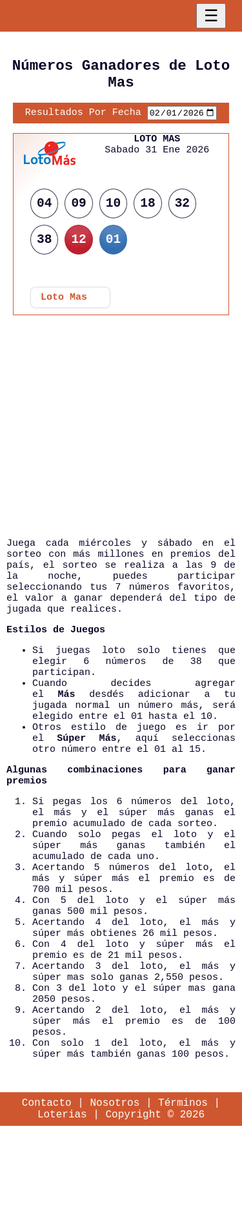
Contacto (47, 1197)
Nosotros (114, 1197)
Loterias (62, 1212)
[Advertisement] (121, 453)
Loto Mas (64, 304)
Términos (183, 1197)
